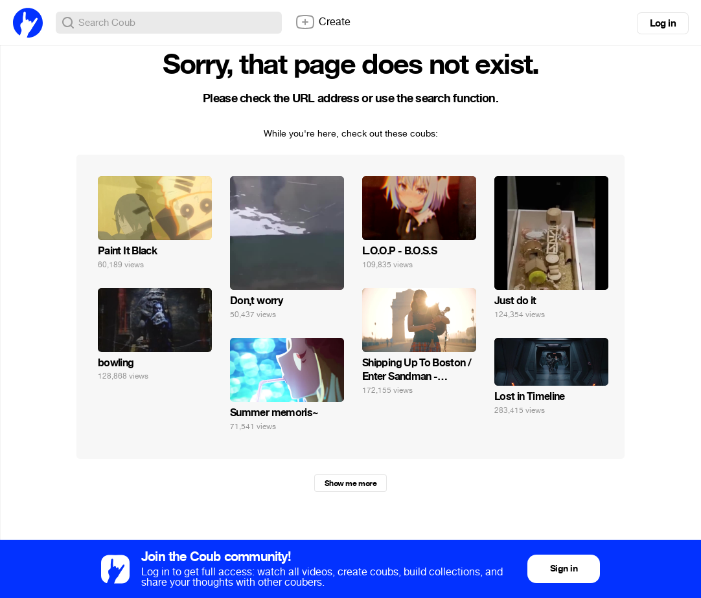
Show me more (350, 483)
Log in (663, 23)
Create (322, 22)
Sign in (563, 568)
